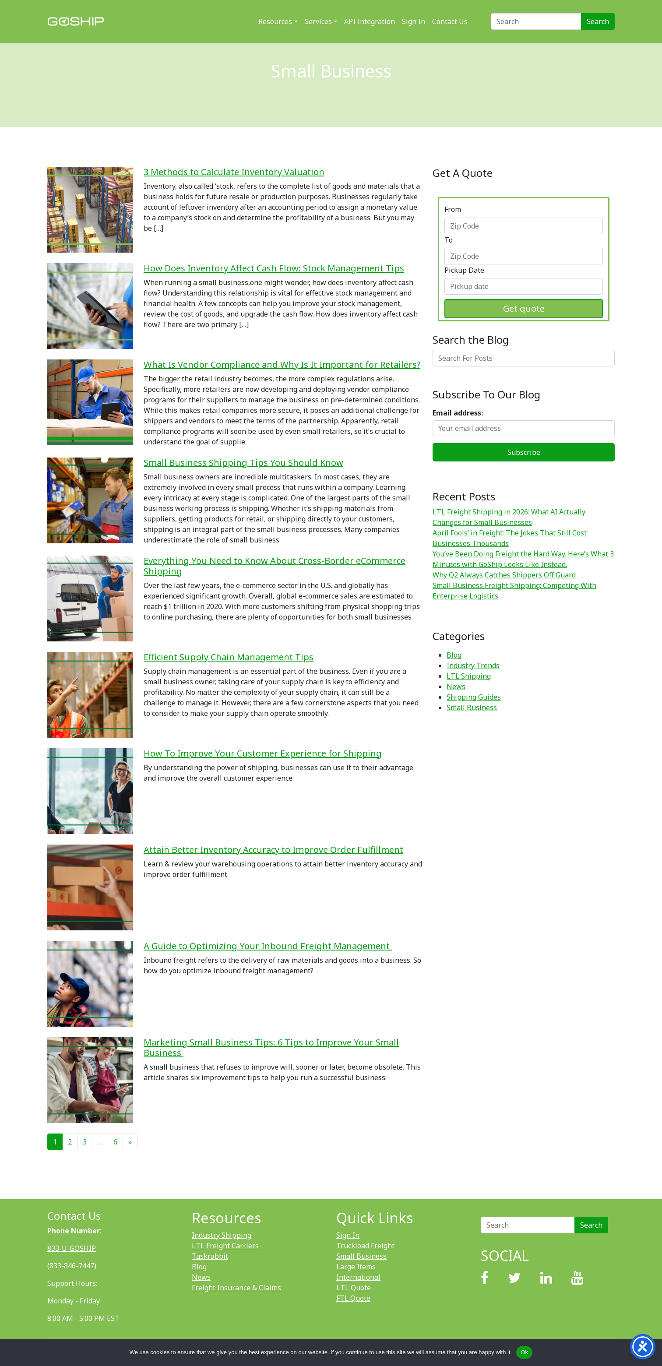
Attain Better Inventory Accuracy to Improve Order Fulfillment (273, 850)
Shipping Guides (474, 697)
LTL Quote (353, 1287)
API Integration (369, 21)
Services (318, 21)
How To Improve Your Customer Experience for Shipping (263, 753)
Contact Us (450, 21)
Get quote (524, 308)
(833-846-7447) (71, 1266)
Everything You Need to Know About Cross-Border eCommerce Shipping (274, 566)
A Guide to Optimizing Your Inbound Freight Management (268, 946)
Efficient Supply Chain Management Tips (228, 657)
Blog (454, 655)
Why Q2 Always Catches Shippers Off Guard (504, 575)
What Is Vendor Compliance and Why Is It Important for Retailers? (282, 364)
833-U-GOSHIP (71, 1248)
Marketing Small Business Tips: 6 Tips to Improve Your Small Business (271, 1047)
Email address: (458, 413)
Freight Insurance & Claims (236, 1287)
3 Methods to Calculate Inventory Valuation (234, 172)
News (456, 686)
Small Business (472, 707)
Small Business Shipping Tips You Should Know (243, 462)
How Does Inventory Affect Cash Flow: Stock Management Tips (274, 268)
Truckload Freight (365, 1245)
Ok (524, 1352)
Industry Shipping (221, 1235)
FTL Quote (353, 1298)
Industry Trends (473, 665)
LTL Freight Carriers (225, 1245)
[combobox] (523, 226)
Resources (275, 21)
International (358, 1277)
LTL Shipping (469, 676)
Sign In (413, 21)
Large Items (356, 1266)
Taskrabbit (210, 1256)
